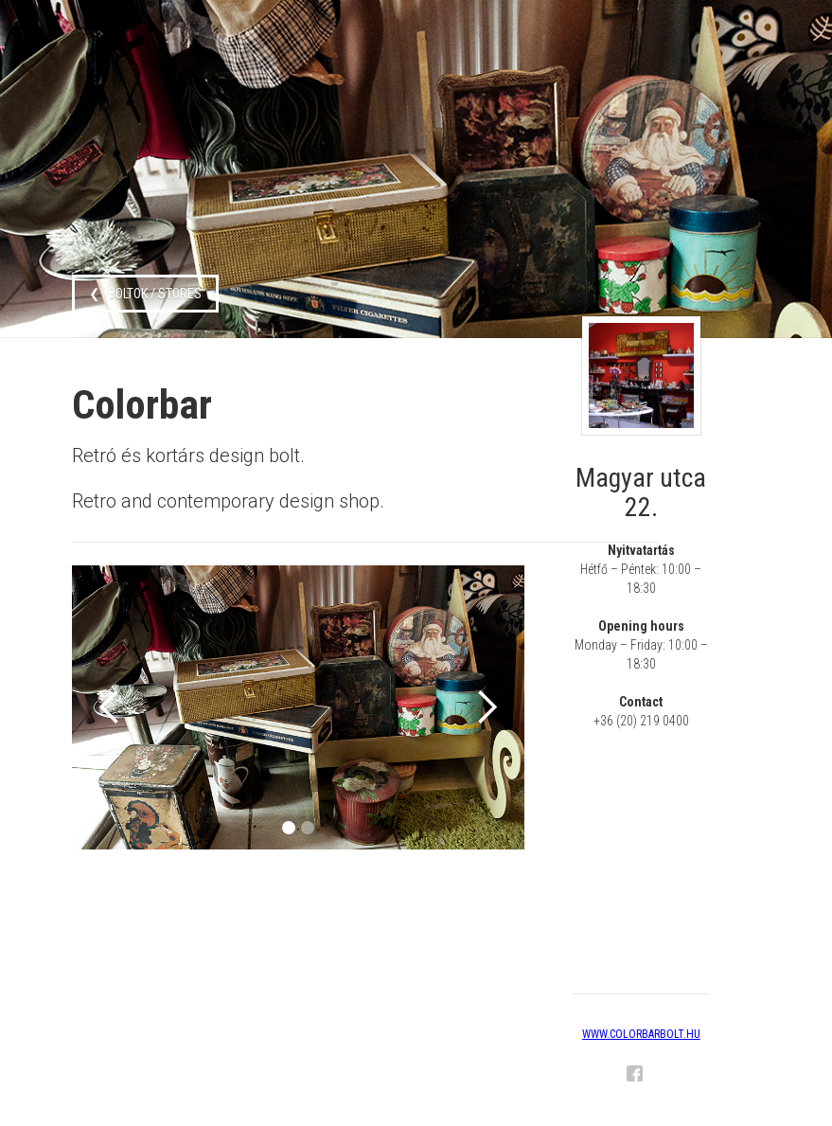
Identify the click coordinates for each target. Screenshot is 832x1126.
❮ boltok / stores (145, 293)
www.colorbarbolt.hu (641, 1034)
